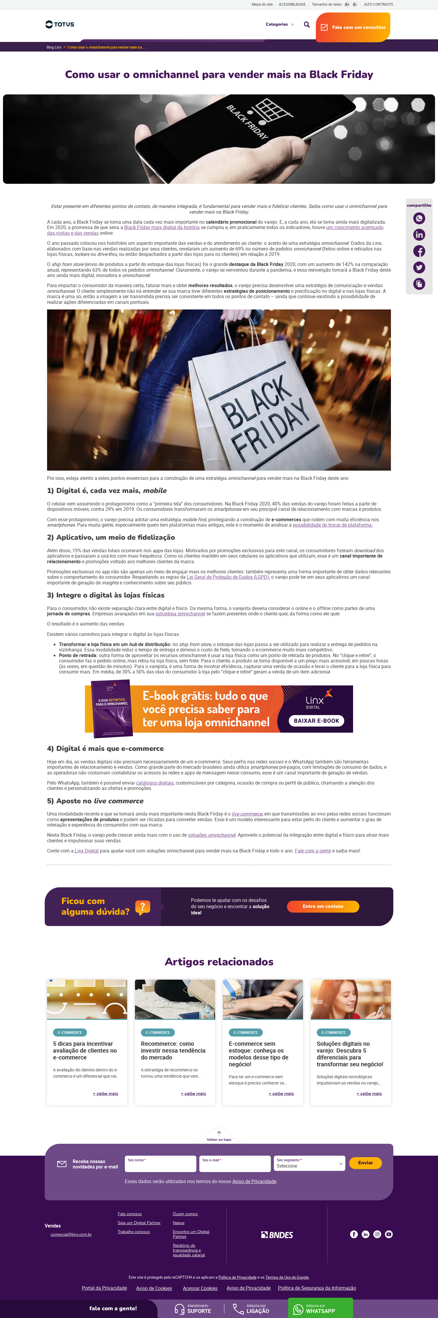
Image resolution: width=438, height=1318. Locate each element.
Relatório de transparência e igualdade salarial (189, 1250)
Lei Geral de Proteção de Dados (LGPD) (228, 577)
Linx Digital (86, 850)
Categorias (277, 24)
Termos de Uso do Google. (287, 1277)
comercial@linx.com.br (71, 1234)
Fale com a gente (313, 850)
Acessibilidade (292, 4)
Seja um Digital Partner (139, 1223)
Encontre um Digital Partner (191, 1234)
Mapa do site (262, 4)
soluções (198, 835)
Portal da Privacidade (104, 1288)
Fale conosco (130, 1214)
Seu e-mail (211, 1160)
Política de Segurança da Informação (317, 1288)
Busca (307, 24)
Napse (178, 1223)
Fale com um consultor (359, 27)
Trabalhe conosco (134, 1232)
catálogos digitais (155, 782)
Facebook (354, 1234)
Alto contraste (378, 4)
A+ (347, 4)
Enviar (365, 1163)
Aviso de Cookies (154, 1288)
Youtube (388, 1234)
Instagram (377, 1234)
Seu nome (137, 1160)
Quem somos (185, 1214)
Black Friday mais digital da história (162, 227)
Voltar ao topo (219, 1139)
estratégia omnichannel (180, 613)
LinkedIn (365, 1234)
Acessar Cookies (200, 1288)
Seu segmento (289, 1160)
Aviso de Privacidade (254, 1181)
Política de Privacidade (237, 1277)
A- (355, 4)
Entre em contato (323, 906)
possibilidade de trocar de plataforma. (333, 525)
